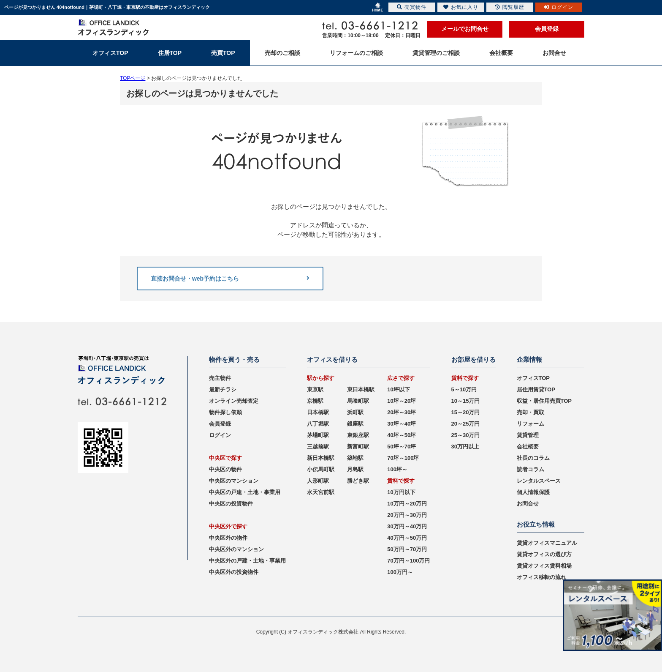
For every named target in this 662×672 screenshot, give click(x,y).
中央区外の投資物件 (233, 572)
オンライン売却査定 (233, 401)
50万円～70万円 (407, 549)
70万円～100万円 (408, 560)
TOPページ (132, 78)
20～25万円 (465, 424)
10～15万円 (465, 401)
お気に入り (460, 7)
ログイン (220, 435)
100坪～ (397, 469)
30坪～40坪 (401, 424)
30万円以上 (465, 446)
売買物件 (411, 7)
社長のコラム (533, 458)
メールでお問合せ (464, 28)
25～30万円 (465, 435)
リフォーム (530, 424)
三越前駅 (318, 446)
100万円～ (400, 572)
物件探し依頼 (225, 412)
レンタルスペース (539, 481)
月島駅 (355, 469)
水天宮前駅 (320, 492)
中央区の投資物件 (231, 503)
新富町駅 (358, 446)
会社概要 (528, 446)
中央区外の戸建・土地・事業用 (247, 560)
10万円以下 (401, 492)
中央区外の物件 (228, 538)
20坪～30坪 (401, 412)
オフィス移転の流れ (541, 577)
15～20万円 (465, 412)
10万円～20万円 (407, 503)
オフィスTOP (533, 378)
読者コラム (530, 469)
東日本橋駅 (360, 389)
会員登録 (547, 28)
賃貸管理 (528, 435)
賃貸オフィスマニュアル (547, 543)
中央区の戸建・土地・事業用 (244, 492)
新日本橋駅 (320, 458)
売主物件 (220, 378)
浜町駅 (355, 412)
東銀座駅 (358, 435)
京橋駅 (315, 401)
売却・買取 (530, 412)
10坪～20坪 (401, 401)
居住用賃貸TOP (536, 389)
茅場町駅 (318, 435)
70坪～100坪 (403, 458)
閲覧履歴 (509, 7)
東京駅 (315, 389)
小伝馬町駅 (320, 469)
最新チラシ (222, 389)
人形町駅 (318, 481)
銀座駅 (355, 424)
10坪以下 (398, 389)
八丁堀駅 (318, 424)
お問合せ (528, 503)
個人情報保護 (533, 492)
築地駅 (355, 458)
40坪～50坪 (401, 435)
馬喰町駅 (358, 401)
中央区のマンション (233, 481)
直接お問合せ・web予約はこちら (230, 278)
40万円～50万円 (407, 538)
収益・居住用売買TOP (544, 401)
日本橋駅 (318, 412)
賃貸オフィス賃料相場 (544, 566)
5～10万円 (464, 389)
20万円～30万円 (407, 515)
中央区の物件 (225, 469)
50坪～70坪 (401, 446)
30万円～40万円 (407, 526)
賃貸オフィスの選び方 (544, 554)
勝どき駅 (358, 481)
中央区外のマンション (236, 549)
